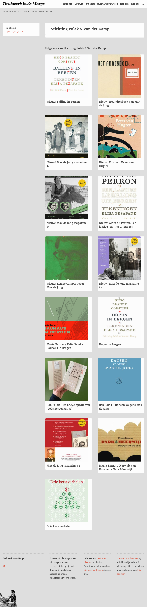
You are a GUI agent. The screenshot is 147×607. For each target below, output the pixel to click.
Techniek (124, 4)
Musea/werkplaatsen (107, 4)
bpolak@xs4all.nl (14, 31)
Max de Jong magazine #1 (63, 465)
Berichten (67, 4)
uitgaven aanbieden (93, 570)
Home (5, 12)
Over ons (135, 4)
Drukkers (90, 4)
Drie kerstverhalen (59, 526)
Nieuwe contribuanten (127, 558)
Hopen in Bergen (110, 344)
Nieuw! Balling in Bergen (63, 101)
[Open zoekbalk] (141, 4)
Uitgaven (79, 4)
